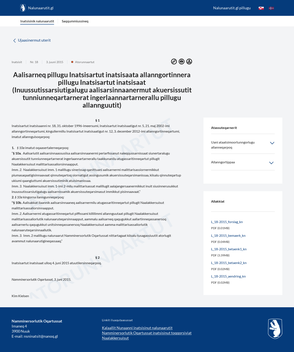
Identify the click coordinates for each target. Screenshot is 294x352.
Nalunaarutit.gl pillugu (232, 7)
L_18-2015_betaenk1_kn (229, 249)
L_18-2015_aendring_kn (228, 276)
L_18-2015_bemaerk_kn (228, 235)
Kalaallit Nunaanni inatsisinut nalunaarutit (137, 327)
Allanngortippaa (243, 163)
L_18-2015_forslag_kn (227, 222)
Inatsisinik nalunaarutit (37, 21)
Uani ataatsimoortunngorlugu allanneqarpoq (243, 144)
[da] (271, 8)
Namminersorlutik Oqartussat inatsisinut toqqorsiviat (147, 332)
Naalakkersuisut (115, 338)
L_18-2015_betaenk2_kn (229, 263)
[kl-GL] (261, 8)
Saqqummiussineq (75, 21)
